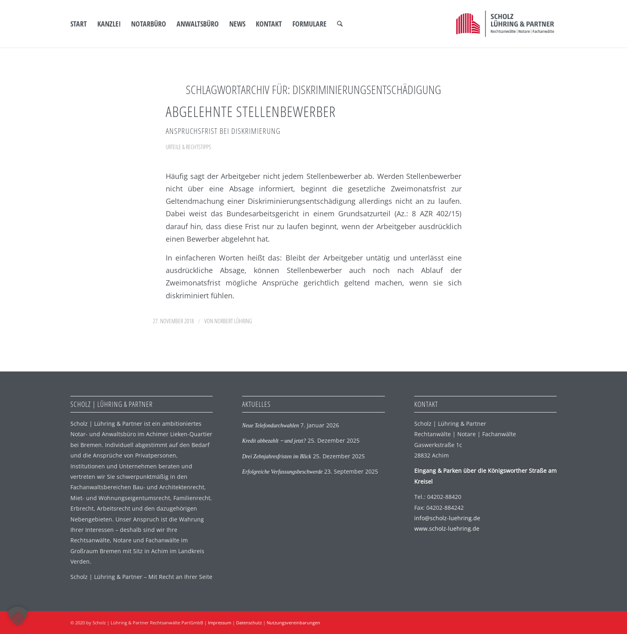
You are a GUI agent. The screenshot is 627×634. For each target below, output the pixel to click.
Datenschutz (249, 623)
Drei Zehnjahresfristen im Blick (276, 456)
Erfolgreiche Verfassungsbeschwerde (282, 472)
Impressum (219, 623)
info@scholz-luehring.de (447, 518)
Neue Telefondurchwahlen (270, 426)
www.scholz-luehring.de (446, 528)
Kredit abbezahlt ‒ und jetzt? (274, 441)
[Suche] (340, 23)
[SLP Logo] (505, 23)
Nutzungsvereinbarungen (293, 623)
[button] (17, 616)
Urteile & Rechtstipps (188, 147)
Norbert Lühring (233, 321)
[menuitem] (78, 23)
